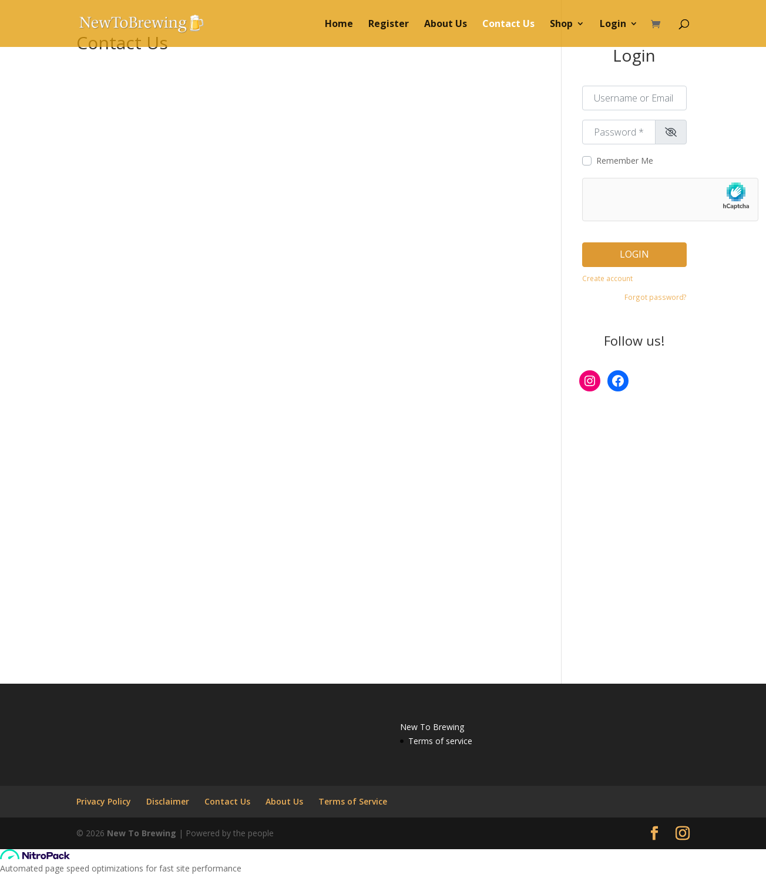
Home (339, 24)
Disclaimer (167, 801)
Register (388, 24)
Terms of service (440, 740)
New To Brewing (141, 833)
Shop (561, 24)
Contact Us (508, 24)
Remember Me (624, 160)
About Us (445, 24)
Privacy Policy (103, 801)
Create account (607, 278)
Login (613, 24)
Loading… (264, 367)
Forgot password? (655, 297)
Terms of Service (352, 801)
